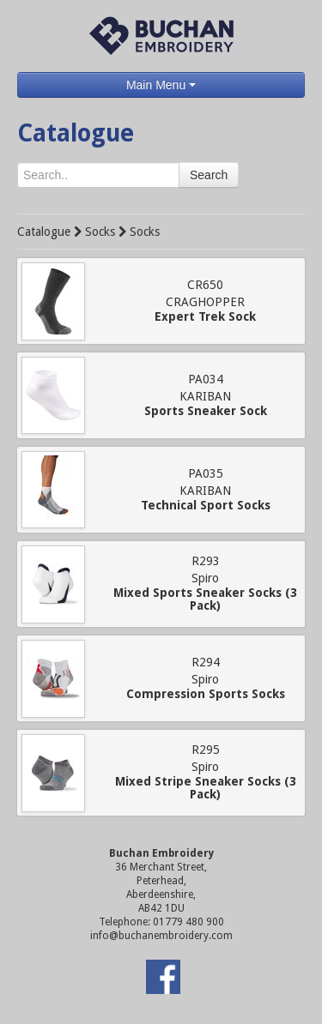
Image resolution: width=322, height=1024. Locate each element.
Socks (100, 231)
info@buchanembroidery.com (161, 936)
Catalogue (43, 231)
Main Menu (161, 85)
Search (209, 175)
